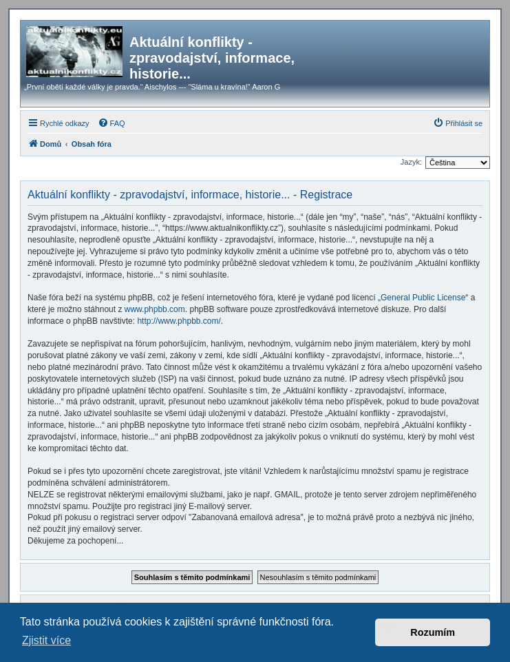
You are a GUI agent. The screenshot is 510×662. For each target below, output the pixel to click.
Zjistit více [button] (46, 640)
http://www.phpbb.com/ (178, 321)
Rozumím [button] (432, 632)
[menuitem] (111, 123)
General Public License (423, 297)
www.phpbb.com (155, 309)
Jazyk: (411, 162)
